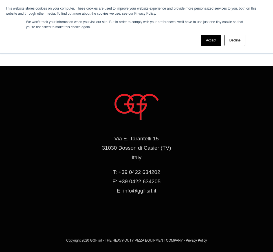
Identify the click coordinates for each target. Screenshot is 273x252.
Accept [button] (211, 40)
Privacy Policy (196, 240)
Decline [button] (235, 40)
